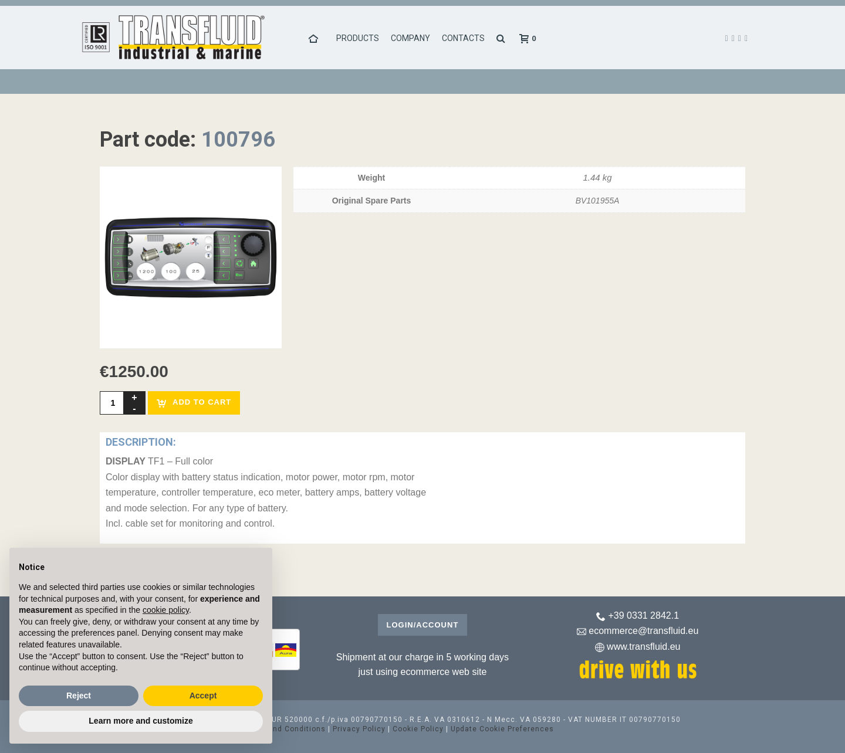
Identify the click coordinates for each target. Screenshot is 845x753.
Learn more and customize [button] (140, 720)
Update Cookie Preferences (502, 729)
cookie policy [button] (166, 610)
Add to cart (194, 403)
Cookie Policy (418, 729)
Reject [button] (78, 695)
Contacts (463, 38)
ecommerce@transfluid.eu (643, 631)
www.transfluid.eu (643, 647)
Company (410, 38)
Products (357, 38)
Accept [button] (203, 695)
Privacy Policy (359, 729)
